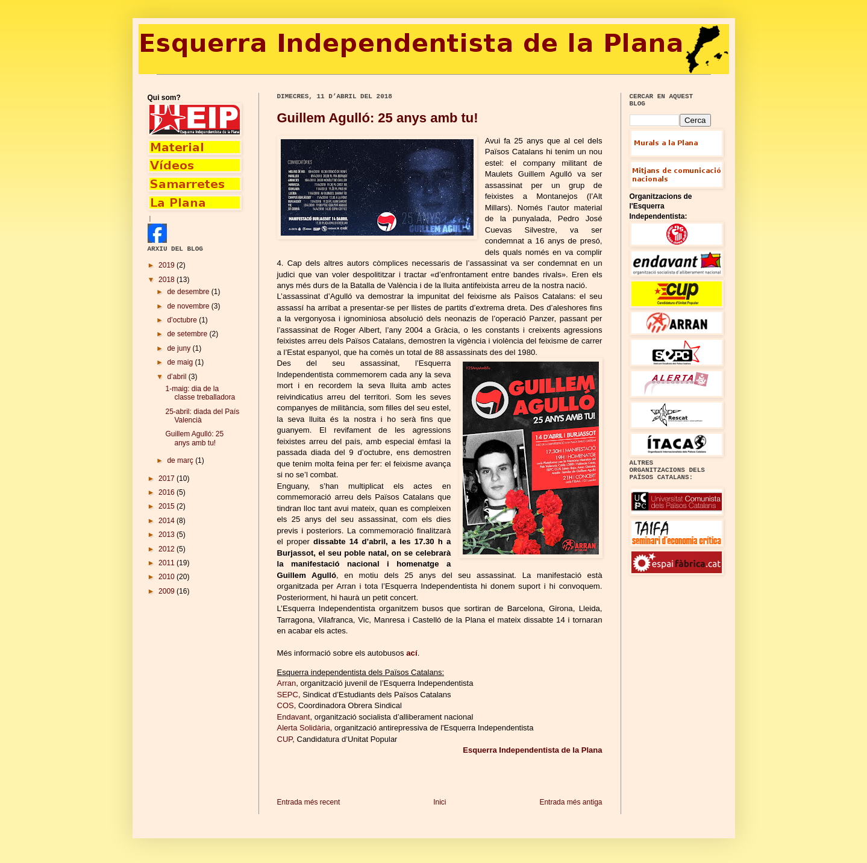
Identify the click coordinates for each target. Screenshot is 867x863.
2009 (167, 591)
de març (181, 460)
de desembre (189, 291)
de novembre (189, 306)
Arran (286, 683)
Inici (439, 802)
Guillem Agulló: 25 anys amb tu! (377, 117)
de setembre (188, 334)
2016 (167, 492)
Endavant (293, 716)
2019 (167, 265)
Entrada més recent (308, 802)
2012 (167, 549)
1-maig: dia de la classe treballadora (200, 392)
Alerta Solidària (303, 727)
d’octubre (183, 320)
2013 (167, 534)
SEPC (287, 694)
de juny (179, 348)
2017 (167, 478)
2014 (167, 520)
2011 (167, 563)
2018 (167, 279)
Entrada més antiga (570, 802)
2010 (167, 577)
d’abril (177, 376)
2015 (167, 506)
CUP (285, 739)
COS (285, 705)
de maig (181, 362)
